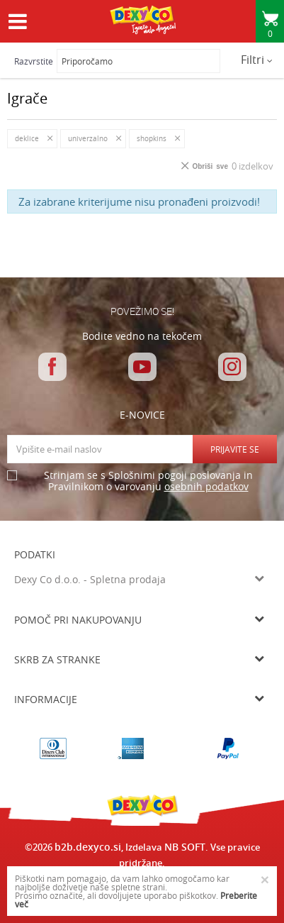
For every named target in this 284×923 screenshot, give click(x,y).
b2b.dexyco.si (88, 846)
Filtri (257, 59)
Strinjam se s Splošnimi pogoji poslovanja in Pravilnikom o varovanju (148, 481)
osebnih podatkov (206, 486)
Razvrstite (33, 61)
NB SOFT (184, 846)
